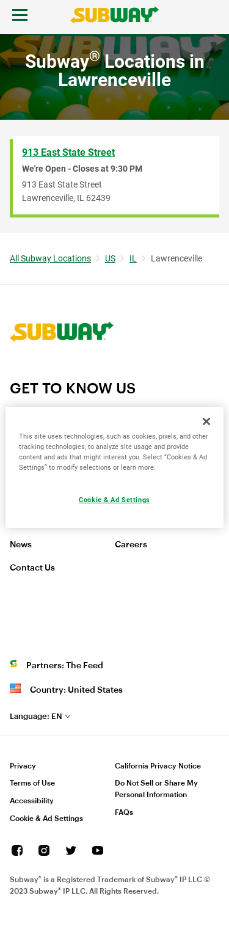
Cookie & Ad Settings (46, 818)
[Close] (206, 420)
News (21, 545)
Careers (131, 545)
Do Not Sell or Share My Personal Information (156, 788)
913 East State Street (68, 152)
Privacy (23, 766)
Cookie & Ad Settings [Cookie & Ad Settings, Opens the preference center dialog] (114, 499)
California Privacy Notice (158, 766)
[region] (114, 466)
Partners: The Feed (64, 666)
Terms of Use (32, 783)
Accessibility (32, 800)
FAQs (124, 812)
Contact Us (32, 568)
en (36, 716)
